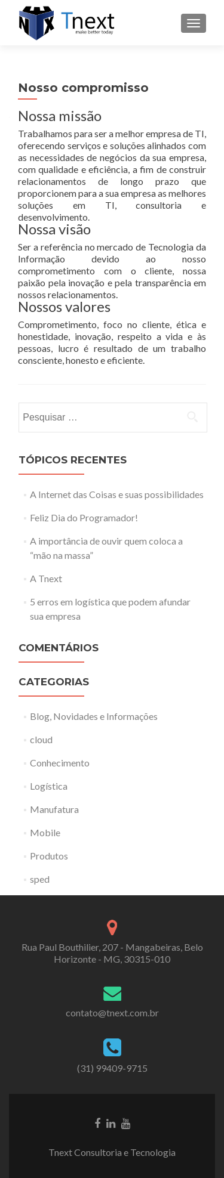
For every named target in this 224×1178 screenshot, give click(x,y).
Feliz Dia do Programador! (84, 517)
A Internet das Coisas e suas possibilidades (117, 494)
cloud (41, 739)
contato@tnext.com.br (112, 1012)
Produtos (49, 855)
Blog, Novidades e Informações (94, 716)
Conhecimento (60, 762)
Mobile (45, 832)
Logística (48, 785)
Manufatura (54, 809)
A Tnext (46, 578)
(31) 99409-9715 (112, 1068)
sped (40, 879)
